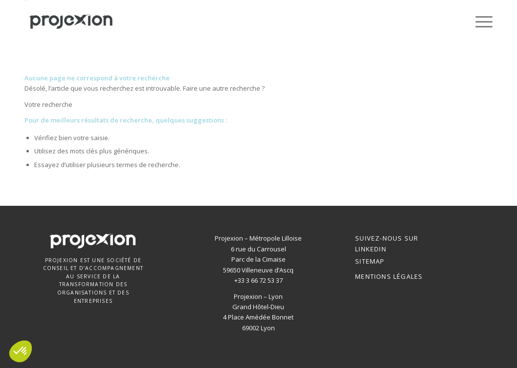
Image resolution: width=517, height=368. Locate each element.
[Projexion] (71, 21)
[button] (20, 351)
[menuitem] (481, 21)
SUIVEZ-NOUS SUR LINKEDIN (386, 243)
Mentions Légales (389, 276)
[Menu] (481, 21)
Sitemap (369, 261)
